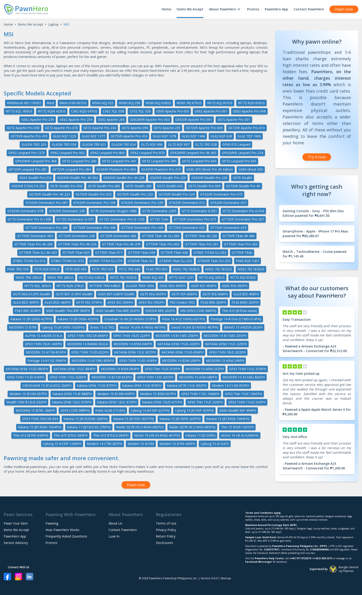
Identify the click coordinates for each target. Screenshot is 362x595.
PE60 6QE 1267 (247, 261)
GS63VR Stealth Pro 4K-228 (123, 177)
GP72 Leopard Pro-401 (119, 161)
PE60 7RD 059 (18, 269)
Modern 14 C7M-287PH (104, 443)
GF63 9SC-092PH (151, 302)
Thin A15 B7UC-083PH (70, 435)
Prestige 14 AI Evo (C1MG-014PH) (236, 319)
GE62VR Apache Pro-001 (193, 119)
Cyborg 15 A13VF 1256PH (62, 443)
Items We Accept (190, 9)
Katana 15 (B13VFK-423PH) (180, 419)
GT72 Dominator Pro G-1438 (29, 219)
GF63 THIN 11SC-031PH (155, 377)
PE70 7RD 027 (102, 269)
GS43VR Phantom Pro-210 (161, 169)
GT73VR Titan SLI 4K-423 (38, 252)
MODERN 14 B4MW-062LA (87, 344)
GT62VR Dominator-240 (67, 211)
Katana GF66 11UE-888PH (72, 394)
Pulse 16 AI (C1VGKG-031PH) (183, 319)
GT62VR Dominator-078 (25, 211)
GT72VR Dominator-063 (35, 236)
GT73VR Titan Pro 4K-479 (121, 244)
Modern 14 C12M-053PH (230, 385)
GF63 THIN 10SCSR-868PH (88, 335)
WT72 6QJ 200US (212, 277)
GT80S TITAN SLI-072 (67, 261)
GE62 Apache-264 (111, 119)
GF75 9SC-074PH (89, 302)
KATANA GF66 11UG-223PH (178, 344)
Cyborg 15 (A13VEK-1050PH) (63, 327)
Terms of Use (166, 523)
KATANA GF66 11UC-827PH (135, 352)
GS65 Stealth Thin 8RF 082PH (68, 310)
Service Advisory (16, 543)
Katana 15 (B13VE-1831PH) (133, 419)
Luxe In (114, 536)
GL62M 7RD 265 (33, 144)
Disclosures (164, 543)
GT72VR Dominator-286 (118, 236)
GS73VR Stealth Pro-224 (177, 194)
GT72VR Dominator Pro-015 (195, 219)
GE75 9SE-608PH (215, 294)
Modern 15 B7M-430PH (177, 443)
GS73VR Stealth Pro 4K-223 (49, 194)
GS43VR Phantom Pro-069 (116, 169)
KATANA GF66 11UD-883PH (27, 369)
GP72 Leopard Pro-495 (159, 161)
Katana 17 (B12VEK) (200, 435)
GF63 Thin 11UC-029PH (205, 402)
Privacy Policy (166, 530)
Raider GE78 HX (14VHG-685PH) (140, 427)
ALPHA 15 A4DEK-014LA (43, 335)
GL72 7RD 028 (206, 144)
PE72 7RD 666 (129, 269)
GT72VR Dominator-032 (187, 227)
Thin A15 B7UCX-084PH (111, 435)
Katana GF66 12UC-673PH (71, 402)
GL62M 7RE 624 (124, 144)
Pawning (51, 523)
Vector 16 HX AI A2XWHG (240, 435)
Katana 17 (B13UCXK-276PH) (89, 427)
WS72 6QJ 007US (219, 103)
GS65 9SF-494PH (203, 286)
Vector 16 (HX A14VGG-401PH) (143, 327)
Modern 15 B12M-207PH (28, 394)
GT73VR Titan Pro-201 (201, 244)
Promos (253, 9)
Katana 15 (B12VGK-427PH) (31, 319)
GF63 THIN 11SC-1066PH (200, 394)
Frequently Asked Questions (66, 536)
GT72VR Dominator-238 (77, 236)
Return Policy (165, 536)
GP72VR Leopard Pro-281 (28, 169)
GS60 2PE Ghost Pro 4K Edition (209, 169)
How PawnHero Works (62, 530)
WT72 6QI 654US (243, 277)
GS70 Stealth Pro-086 (104, 186)
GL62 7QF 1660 (249, 136)
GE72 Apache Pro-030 (23, 128)
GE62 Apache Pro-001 (211, 111)
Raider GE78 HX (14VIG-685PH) (192, 427)
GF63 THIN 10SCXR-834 (40, 419)
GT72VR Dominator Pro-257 (243, 219)
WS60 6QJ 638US (158, 103)
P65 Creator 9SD (182, 302)
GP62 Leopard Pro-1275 (27, 153)
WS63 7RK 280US (60, 277)
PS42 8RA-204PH (213, 302)
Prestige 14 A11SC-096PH (46, 360)
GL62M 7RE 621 (94, 144)
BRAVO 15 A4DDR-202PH (243, 327)
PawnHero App (276, 9)
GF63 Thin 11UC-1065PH (243, 394)
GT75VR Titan (242, 252)
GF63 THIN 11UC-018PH (247, 369)
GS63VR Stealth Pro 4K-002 (77, 177)
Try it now (317, 157)
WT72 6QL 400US (19, 111)
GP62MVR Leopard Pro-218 (242, 153)
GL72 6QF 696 (152, 144)
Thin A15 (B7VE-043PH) (30, 435)
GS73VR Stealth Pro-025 (93, 194)
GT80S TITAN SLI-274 (105, 261)
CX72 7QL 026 (140, 111)
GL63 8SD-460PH (58, 302)
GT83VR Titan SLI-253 (214, 261)
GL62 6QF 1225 (64, 136)
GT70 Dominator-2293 (159, 211)
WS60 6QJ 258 (129, 103)
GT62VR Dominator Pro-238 (94, 202)
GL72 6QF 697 (179, 144)
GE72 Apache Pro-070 (61, 128)
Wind (50, 103)
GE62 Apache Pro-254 (76, 119)
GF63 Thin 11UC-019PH (162, 369)
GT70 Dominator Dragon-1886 (113, 211)
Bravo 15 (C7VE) (102, 327)
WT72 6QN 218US (70, 286)
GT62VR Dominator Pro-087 (46, 202)
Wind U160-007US (73, 103)
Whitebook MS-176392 (24, 103)
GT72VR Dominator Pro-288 (46, 227)
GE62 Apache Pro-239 (37, 119)
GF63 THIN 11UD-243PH (246, 402)
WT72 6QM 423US (52, 111)
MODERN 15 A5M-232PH (205, 369)
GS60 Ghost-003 (250, 169)
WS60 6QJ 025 (102, 103)
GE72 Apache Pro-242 (99, 128)
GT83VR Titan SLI (141, 261)
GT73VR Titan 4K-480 (239, 236)
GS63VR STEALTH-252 (28, 186)
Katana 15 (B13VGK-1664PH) (39, 427)
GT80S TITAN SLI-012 (29, 261)
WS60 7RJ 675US (189, 103)
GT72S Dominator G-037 (75, 219)
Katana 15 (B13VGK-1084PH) (228, 419)
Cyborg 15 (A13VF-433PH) (194, 410)
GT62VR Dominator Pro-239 (142, 202)
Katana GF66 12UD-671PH (162, 402)
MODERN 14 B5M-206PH (181, 360)
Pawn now (344, 9)
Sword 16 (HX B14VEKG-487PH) (194, 327)
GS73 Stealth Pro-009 (204, 186)
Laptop (53, 24)
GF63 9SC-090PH (120, 302)
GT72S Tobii (159, 219)
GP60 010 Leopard (236, 144)
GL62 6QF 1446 (193, 136)
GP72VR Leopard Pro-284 (71, 169)
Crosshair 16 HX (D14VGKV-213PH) (130, 319)
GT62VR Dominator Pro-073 (221, 194)
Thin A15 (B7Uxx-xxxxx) (239, 310)
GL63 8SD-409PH (26, 302)
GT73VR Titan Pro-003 (162, 244)
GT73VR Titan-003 (76, 252)
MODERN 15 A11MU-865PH (244, 377)
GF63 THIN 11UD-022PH (90, 352)
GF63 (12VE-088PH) (75, 410)
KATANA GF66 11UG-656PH (182, 352)
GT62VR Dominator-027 (228, 202)
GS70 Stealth (242, 177)
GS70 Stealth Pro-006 (66, 186)
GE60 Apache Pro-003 (172, 111)
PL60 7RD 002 (156, 269)
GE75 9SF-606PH (184, 294)
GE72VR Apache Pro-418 (29, 136)
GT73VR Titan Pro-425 (240, 244)
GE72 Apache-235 (167, 128)
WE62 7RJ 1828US (186, 269)
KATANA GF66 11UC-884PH (74, 369)
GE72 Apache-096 (135, 128)
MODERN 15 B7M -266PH (35, 410)
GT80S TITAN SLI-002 (209, 252)
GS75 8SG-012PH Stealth (31, 294)
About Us (115, 523)
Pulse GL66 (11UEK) (110, 410)
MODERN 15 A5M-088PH (198, 377)
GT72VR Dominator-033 (228, 227)
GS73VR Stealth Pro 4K (243, 186)
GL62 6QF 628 (221, 136)
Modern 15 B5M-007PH (158, 394)
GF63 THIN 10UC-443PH (43, 344)
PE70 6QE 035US (47, 269)
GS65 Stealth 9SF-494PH (237, 410)
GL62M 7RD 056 (64, 144)
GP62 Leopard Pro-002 (67, 153)
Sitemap (225, 578)
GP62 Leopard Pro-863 (107, 153)
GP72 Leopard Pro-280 (79, 161)
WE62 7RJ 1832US (218, 269)
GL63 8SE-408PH (246, 294)
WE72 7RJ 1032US (123, 277)
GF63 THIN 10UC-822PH (227, 352)
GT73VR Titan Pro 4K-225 (77, 244)
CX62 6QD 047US (84, 111)
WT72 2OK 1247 (181, 277)
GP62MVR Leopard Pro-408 (36, 161)
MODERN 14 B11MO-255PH (225, 335)
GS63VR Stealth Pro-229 (168, 177)
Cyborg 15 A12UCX (215, 443)
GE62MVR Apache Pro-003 (150, 119)
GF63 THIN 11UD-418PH (138, 360)
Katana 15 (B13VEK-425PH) (78, 319)
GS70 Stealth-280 (138, 186)
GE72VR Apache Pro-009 (204, 128)
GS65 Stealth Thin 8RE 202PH (118, 310)
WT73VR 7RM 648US (105, 286)
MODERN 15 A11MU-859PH (93, 360)
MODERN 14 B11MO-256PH (176, 335)
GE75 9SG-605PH (153, 294)
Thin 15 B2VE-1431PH (237, 427)
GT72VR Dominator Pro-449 (142, 227)
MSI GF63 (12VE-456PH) (198, 310)
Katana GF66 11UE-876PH (141, 385)
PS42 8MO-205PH (245, 302)
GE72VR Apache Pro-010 (246, 128)
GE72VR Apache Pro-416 (129, 136)
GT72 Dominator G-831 (199, 211)
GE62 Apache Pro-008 (249, 111)
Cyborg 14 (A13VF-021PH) (150, 410)
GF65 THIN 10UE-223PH (131, 335)
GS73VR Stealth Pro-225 (135, 194)
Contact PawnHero (309, 9)
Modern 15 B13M (141, 443)
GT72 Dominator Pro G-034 (243, 211)
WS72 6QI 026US (91, 277)
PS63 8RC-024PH (27, 310)
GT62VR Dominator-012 (187, 202)
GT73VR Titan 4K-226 (201, 236)
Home (166, 9)
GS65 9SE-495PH (234, 286)
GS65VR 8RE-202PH (160, 310)
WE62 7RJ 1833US (251, 269)
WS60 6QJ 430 (152, 277)
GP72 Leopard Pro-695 (239, 161)
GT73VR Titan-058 (141, 252)
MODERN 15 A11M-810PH (46, 352)
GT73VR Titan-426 (174, 252)
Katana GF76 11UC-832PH (186, 385)
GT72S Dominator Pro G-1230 (122, 219)
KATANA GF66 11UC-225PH (226, 344)
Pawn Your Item (16, 523)
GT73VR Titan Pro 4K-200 (33, 244)
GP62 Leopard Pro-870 (147, 153)
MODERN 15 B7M (22, 327)
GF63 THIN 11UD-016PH (25, 377)
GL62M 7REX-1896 (140, 286)
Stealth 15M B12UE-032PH (26, 402)
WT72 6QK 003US (251, 103)
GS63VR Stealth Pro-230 (209, 177)
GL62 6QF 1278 (164, 136)
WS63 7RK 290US (29, 277)
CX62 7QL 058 (113, 111)
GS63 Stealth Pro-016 (35, 177)
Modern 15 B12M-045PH (116, 394)
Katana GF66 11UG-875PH (97, 385)
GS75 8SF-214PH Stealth (74, 294)
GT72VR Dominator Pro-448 (94, 227)
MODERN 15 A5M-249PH (225, 360)
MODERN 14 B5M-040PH (133, 344)
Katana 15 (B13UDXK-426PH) (85, 419)
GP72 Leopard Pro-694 (199, 161)
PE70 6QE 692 (75, 269)
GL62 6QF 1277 (93, 136)
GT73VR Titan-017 (108, 252)
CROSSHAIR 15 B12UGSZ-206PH (46, 385)
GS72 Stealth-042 (170, 186)
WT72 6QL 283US (37, 286)
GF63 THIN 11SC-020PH (68, 377)
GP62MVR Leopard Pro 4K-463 (193, 153)
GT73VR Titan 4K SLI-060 (160, 236)
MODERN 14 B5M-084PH (120, 369)
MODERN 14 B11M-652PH (111, 377)
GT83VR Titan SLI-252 (175, 261)
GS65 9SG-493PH (172, 286)
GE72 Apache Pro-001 (233, 119)
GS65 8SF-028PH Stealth (116, 294)
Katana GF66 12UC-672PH (116, 402)
